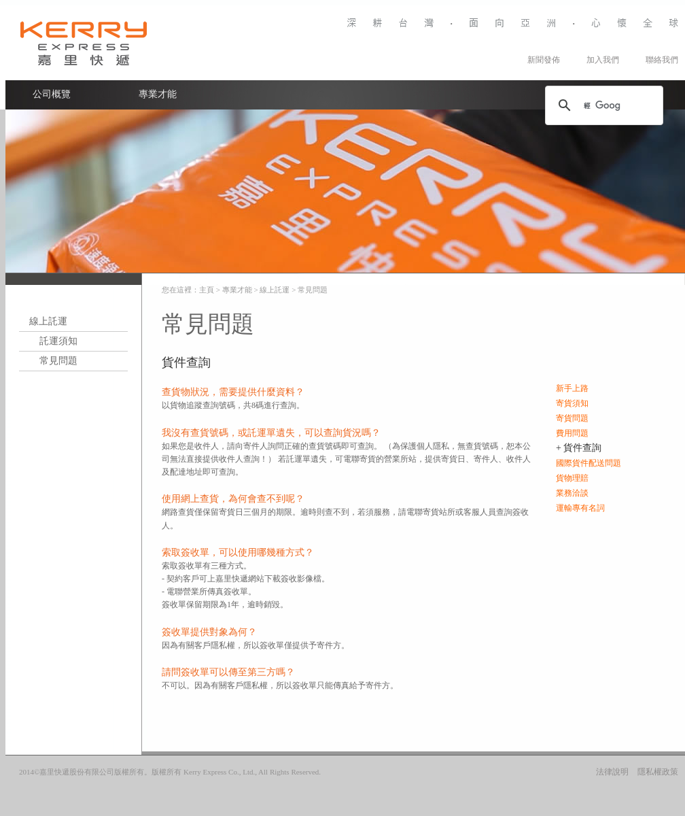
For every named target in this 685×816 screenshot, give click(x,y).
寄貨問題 (572, 418)
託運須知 (58, 341)
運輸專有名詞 (580, 508)
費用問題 (572, 433)
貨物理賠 (572, 478)
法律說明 (612, 772)
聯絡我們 (662, 60)
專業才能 (158, 94)
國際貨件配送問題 (588, 463)
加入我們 (602, 60)
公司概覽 (52, 94)
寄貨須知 (572, 403)
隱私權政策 (657, 772)
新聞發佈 (543, 60)
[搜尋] (602, 105)
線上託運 (48, 321)
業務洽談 (572, 493)
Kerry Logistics (83, 42)
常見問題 (58, 361)
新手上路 (572, 388)
